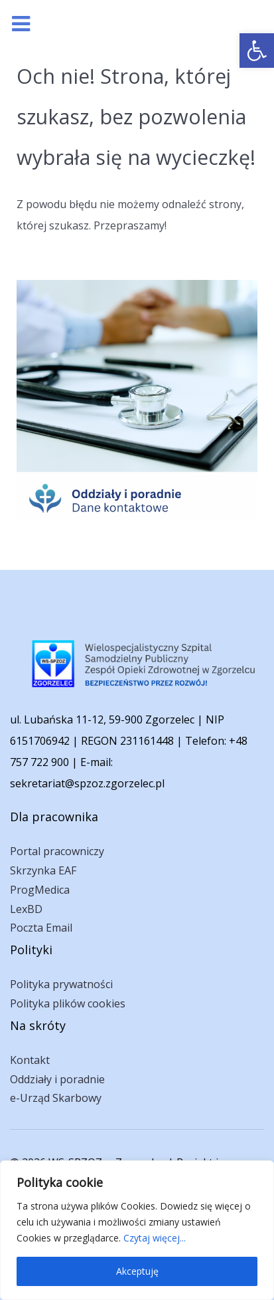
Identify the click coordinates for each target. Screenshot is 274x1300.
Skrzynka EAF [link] (43, 870)
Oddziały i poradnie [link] (57, 1079)
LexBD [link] (26, 909)
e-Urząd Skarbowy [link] (56, 1098)
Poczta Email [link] (41, 927)
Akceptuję (137, 1271)
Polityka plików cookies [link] (67, 1003)
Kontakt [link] (30, 1060)
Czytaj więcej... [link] (154, 1238)
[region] (137, 1230)
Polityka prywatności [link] (61, 984)
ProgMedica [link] (40, 889)
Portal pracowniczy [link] (57, 851)
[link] (257, 50)
